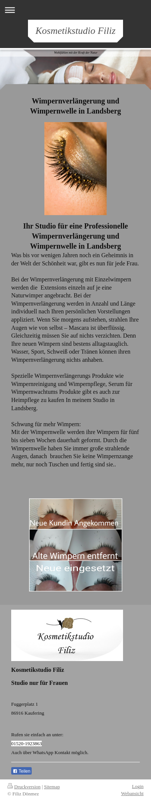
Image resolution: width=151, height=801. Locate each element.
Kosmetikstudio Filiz (75, 30)
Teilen (21, 771)
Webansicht (132, 793)
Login (138, 786)
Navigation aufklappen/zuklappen (75, 10)
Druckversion (24, 786)
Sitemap (52, 786)
